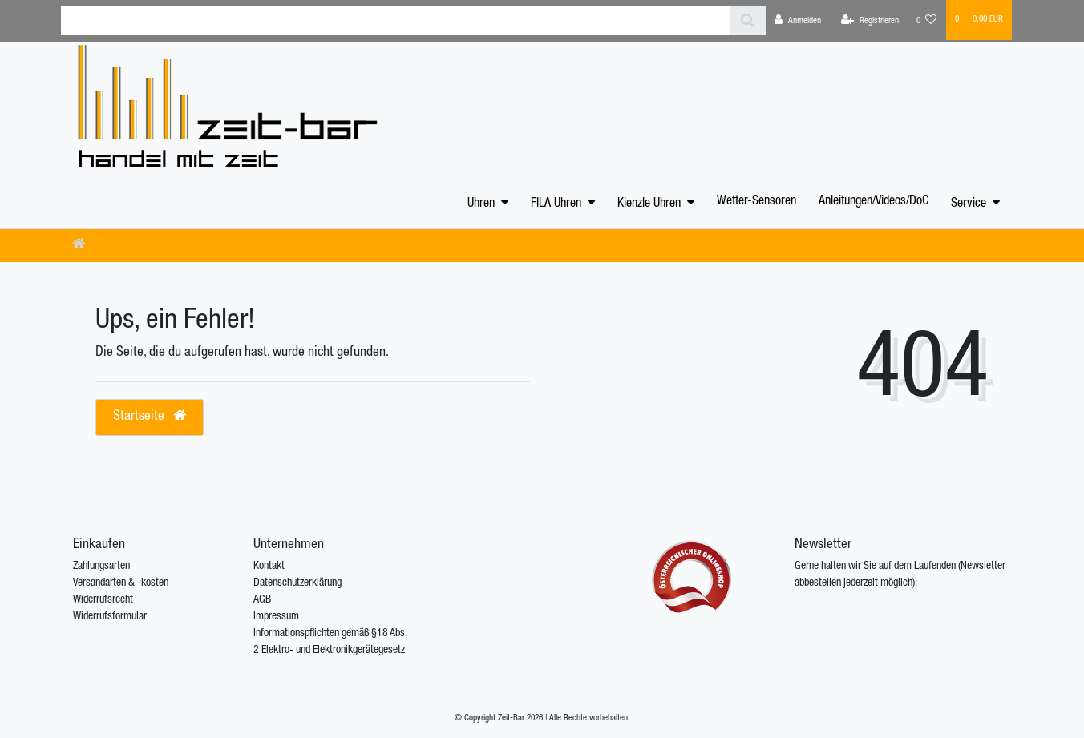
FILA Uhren (556, 204)
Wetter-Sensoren (756, 202)
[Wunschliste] (927, 21)
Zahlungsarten (101, 566)
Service (968, 204)
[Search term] (395, 20)
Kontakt (269, 566)
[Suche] (748, 20)
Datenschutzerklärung (297, 583)
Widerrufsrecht (103, 600)
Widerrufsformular (110, 617)
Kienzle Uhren (649, 204)
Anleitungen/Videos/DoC (873, 202)
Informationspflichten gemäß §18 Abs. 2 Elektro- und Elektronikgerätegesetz (329, 642)
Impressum (276, 617)
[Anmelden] (798, 21)
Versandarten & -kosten (120, 583)
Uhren (481, 204)
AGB (262, 600)
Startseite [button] (149, 416)
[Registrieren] (870, 21)
